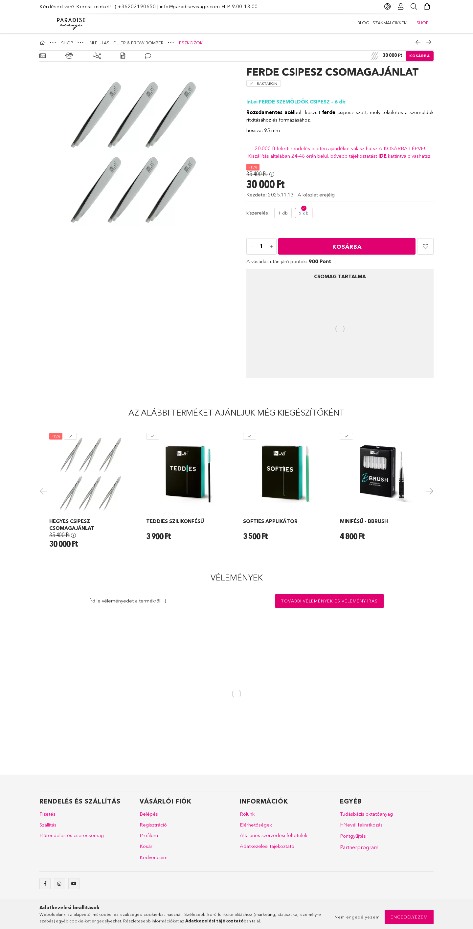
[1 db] (283, 213)
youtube (73, 883)
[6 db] (303, 213)
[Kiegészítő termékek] (97, 56)
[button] (425, 246)
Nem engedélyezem (357, 916)
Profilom (149, 835)
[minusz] (252, 247)
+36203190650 (137, 6)
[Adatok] (123, 56)
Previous (44, 491)
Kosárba (419, 56)
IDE (383, 156)
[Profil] (400, 6)
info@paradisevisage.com (190, 6)
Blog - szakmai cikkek (404, 22)
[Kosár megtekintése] (427, 6)
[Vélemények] (148, 56)
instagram (59, 883)
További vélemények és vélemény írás (329, 600)
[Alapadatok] (42, 56)
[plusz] (271, 247)
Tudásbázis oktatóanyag (366, 814)
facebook (45, 883)
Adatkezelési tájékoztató (267, 846)
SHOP (363, 22)
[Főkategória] (43, 42)
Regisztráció (153, 825)
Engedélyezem (409, 916)
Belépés (149, 814)
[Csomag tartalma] (69, 56)
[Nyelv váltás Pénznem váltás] (387, 6)
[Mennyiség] (261, 247)
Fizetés (47, 814)
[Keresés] (413, 6)
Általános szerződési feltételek (273, 835)
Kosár (146, 846)
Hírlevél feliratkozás (361, 825)
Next (429, 491)
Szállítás (47, 825)
